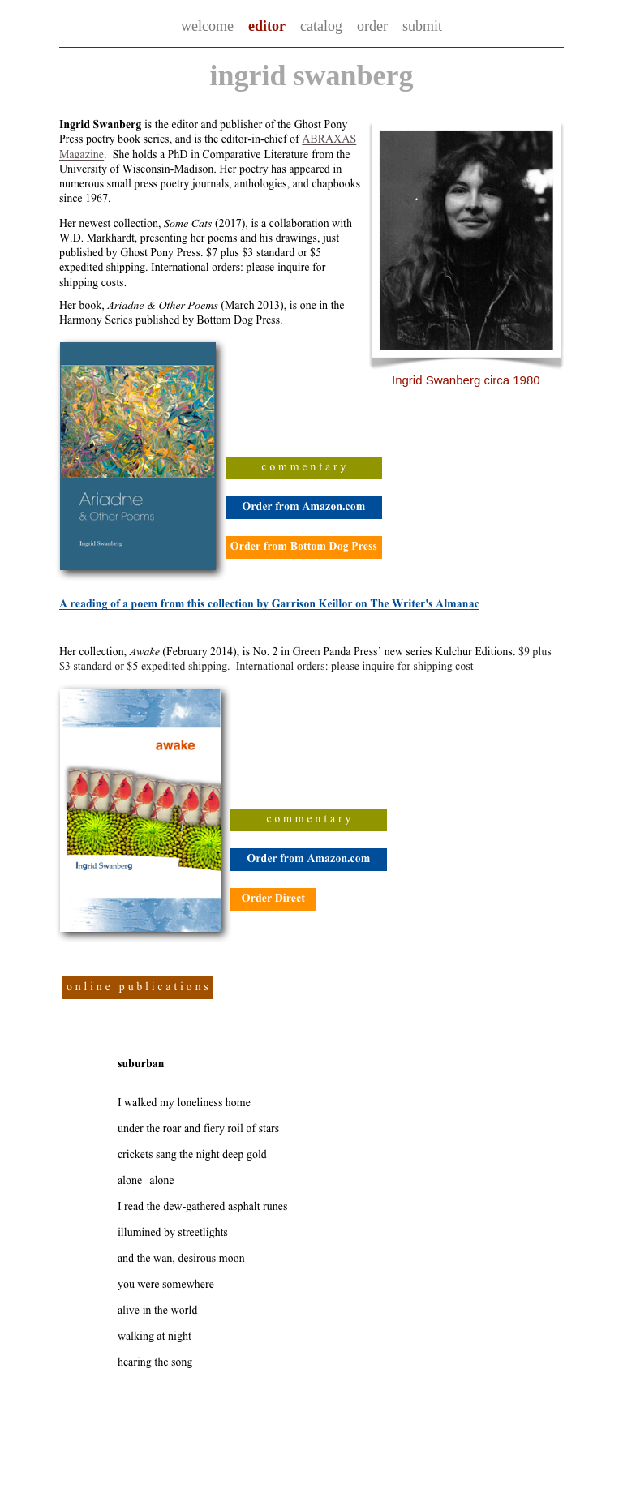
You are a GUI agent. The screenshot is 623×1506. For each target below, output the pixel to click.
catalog (321, 26)
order (372, 26)
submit (422, 26)
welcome (207, 26)
